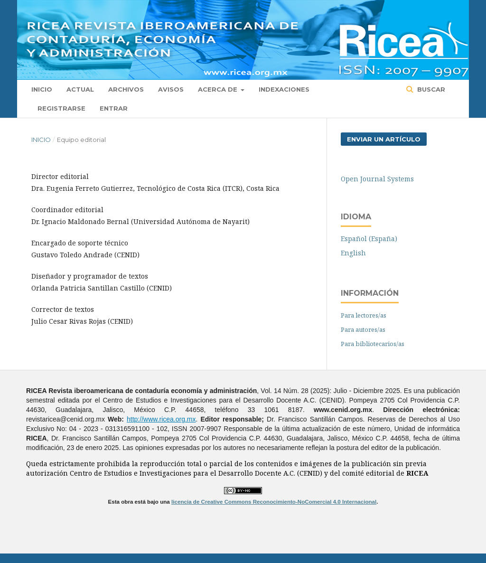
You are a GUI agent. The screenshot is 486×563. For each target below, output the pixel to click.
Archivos (126, 89)
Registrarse (61, 108)
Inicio (41, 89)
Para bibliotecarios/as (372, 343)
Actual (80, 89)
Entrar (114, 108)
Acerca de (218, 89)
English (353, 252)
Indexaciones (284, 89)
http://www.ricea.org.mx (161, 419)
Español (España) (369, 238)
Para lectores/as (363, 315)
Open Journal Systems (377, 178)
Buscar (430, 89)
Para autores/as (363, 329)
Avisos (171, 89)
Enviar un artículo (384, 139)
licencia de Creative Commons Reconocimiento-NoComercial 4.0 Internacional (273, 501)
